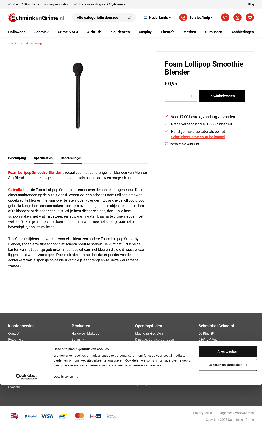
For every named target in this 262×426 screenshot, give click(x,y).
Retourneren (16, 339)
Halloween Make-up (85, 333)
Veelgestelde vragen (22, 345)
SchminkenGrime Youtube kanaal (198, 136)
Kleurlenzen (80, 363)
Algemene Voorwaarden (25, 363)
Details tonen (63, 418)
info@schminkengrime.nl (219, 349)
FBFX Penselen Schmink (89, 351)
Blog (251, 4)
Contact (13, 333)
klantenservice (21, 325)
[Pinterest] (216, 365)
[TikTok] (208, 365)
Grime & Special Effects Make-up (95, 345)
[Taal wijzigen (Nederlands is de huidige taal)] (157, 17)
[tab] (17, 158)
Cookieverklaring (20, 375)
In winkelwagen (222, 95)
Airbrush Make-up (84, 357)
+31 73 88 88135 (214, 355)
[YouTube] (231, 365)
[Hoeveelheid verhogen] (191, 96)
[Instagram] (223, 365)
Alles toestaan (227, 392)
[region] (78, 95)
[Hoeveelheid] (181, 96)
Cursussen (79, 375)
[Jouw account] (237, 17)
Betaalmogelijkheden (23, 357)
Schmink (78, 339)
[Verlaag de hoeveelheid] (170, 96)
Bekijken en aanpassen (228, 406)
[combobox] (97, 17)
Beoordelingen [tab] (71, 158)
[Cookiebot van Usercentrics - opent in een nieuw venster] (26, 418)
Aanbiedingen (81, 381)
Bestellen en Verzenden (24, 351)
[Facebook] (200, 365)
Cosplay (77, 369)
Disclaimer (15, 381)
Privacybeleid (17, 369)
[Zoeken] (129, 17)
